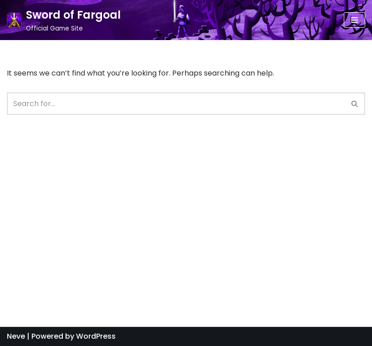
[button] (354, 103)
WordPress (96, 336)
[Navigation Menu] (354, 20)
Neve (16, 336)
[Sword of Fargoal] (64, 20)
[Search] (355, 103)
